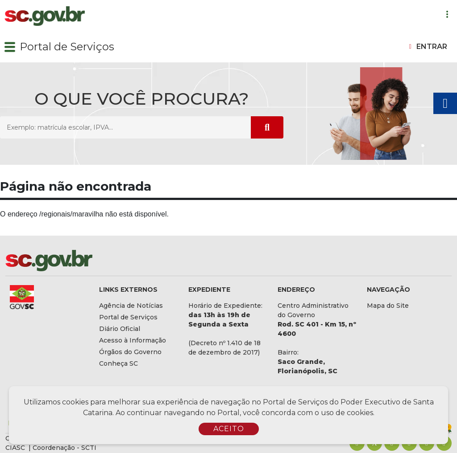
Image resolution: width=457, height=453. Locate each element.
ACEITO (228, 428)
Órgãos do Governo (130, 352)
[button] (9, 47)
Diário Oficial (119, 329)
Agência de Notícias (131, 306)
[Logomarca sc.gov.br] (44, 16)
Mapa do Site (388, 306)
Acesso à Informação (132, 340)
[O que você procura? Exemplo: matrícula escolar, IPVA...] (125, 127)
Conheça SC (118, 363)
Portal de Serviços (67, 46)
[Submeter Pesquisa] (267, 127)
